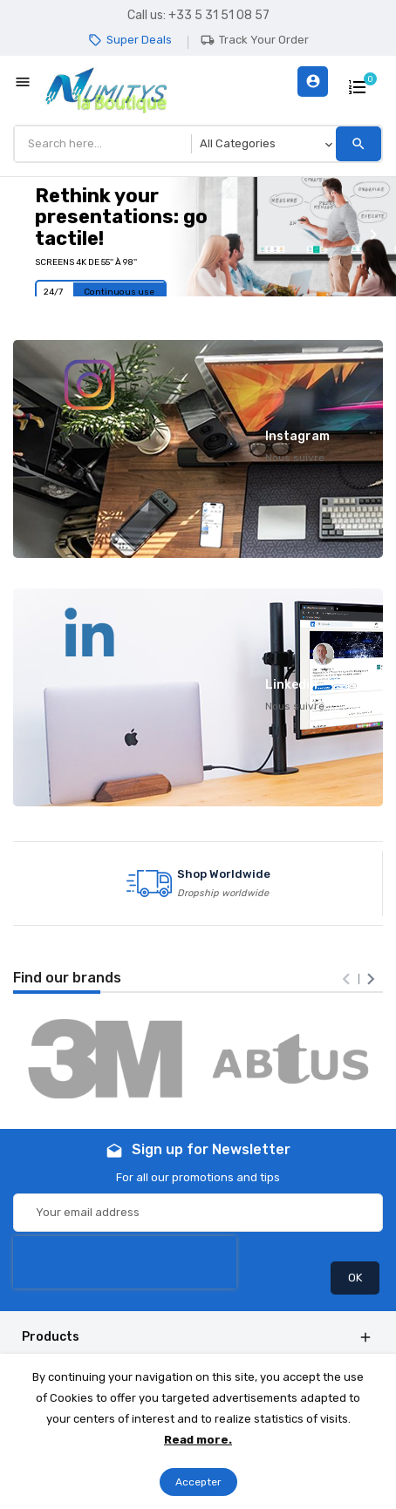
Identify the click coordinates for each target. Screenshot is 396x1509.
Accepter (198, 1482)
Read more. (198, 1439)
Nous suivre (294, 458)
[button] (21, 236)
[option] (198, 236)
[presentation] (346, 979)
